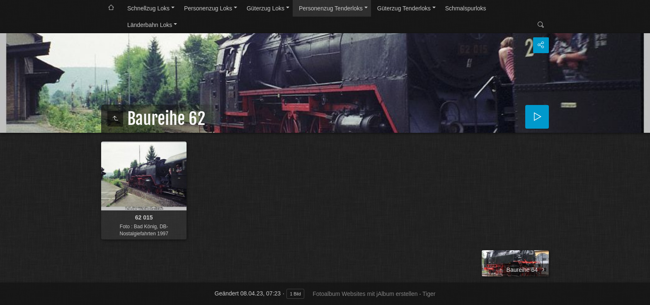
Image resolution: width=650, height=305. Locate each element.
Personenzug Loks (208, 8)
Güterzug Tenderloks (404, 8)
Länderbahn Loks (149, 25)
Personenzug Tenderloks (331, 8)
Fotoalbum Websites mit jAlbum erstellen (365, 293)
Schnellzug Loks (148, 8)
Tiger (428, 293)
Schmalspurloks (465, 8)
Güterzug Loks (265, 8)
